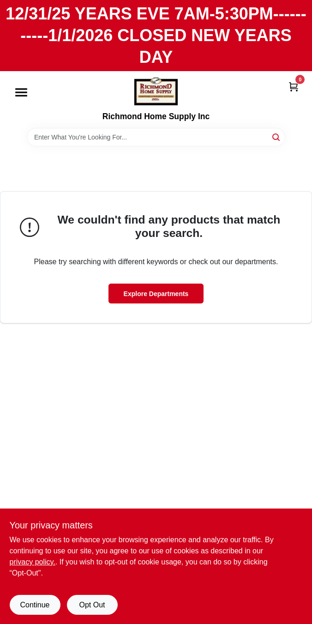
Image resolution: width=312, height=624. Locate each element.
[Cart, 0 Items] (293, 86)
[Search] (276, 136)
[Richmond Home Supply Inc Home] (156, 91)
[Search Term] (156, 137)
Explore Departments (156, 293)
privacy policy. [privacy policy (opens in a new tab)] (32, 562)
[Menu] (21, 93)
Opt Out (92, 605)
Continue (34, 605)
